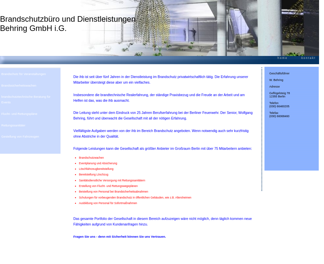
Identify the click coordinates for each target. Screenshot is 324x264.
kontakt (308, 58)
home (283, 58)
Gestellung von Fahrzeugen (20, 136)
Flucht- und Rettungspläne (19, 114)
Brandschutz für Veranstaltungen (23, 74)
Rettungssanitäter (13, 125)
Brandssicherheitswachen (18, 85)
